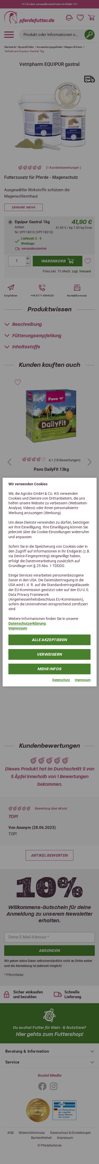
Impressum (17, 628)
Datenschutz (61, 680)
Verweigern (49, 654)
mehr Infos (49, 669)
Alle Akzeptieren (49, 640)
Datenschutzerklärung (27, 623)
